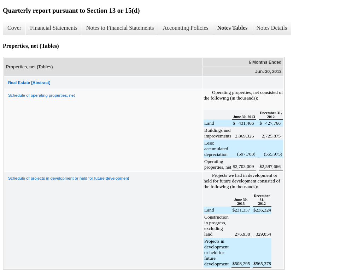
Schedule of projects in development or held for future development (68, 178)
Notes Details (272, 28)
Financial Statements (53, 28)
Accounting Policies (185, 28)
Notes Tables (232, 28)
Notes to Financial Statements (120, 28)
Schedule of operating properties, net (41, 95)
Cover (14, 28)
